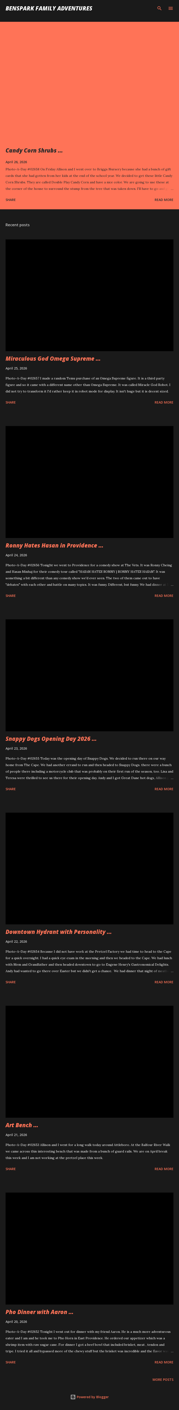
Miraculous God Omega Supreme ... (53, 358)
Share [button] (11, 199)
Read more (164, 199)
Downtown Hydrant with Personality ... (59, 932)
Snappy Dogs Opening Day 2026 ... (51, 738)
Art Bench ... (22, 1125)
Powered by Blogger (89, 1397)
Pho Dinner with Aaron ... (40, 1312)
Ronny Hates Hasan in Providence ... (54, 545)
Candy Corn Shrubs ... (34, 150)
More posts (163, 1379)
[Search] (159, 8)
